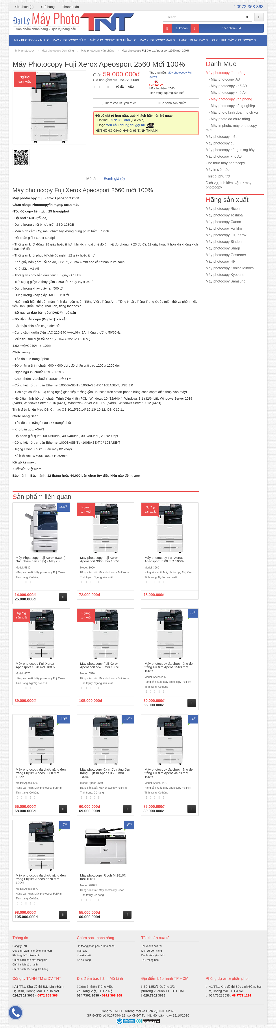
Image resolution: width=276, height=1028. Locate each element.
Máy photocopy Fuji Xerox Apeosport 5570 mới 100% (99, 665)
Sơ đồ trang (84, 960)
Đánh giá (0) (114, 179)
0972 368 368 (248, 6)
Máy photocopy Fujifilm (224, 228)
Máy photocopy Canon (223, 222)
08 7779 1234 (241, 995)
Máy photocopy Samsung (226, 281)
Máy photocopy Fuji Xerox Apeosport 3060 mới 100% (99, 559)
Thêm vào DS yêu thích (119, 103)
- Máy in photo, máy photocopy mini (231, 128)
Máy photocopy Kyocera (225, 275)
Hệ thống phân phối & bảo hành (96, 946)
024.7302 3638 (88, 995)
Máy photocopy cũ (68, 40)
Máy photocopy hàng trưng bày (230, 150)
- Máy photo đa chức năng (228, 119)
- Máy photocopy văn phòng (229, 99)
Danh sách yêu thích (153, 955)
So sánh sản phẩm (172, 103)
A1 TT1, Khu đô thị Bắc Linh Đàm (39, 986)
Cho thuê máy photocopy (232, 40)
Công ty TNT (20, 946)
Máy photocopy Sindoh (224, 242)
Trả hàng (82, 950)
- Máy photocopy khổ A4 (226, 92)
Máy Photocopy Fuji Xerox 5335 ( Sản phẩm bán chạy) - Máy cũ (40, 559)
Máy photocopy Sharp (223, 248)
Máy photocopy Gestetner (226, 255)
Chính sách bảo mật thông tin (30, 960)
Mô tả (91, 179)
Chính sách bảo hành (25, 964)
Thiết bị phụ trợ (218, 176)
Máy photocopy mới (30, 40)
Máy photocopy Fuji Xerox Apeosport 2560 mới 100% (155, 50)
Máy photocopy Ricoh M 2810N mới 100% (103, 877)
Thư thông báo (150, 960)
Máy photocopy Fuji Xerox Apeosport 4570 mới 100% (35, 665)
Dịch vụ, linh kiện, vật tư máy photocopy (229, 185)
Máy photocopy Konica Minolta (230, 268)
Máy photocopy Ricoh (223, 208)
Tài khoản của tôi (151, 946)
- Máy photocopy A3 (223, 79)
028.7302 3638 (154, 995)
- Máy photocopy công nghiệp (230, 106)
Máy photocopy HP (220, 261)
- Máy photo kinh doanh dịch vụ (232, 112)
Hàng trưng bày (192, 40)
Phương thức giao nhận (27, 955)
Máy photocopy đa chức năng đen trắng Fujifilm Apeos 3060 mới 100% (41, 773)
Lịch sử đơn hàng (151, 950)
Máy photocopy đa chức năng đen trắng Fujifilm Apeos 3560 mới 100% (105, 773)
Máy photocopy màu (156, 40)
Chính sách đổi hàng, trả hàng (30, 969)
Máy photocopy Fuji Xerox (226, 235)
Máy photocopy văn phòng (98, 50)
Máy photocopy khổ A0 (224, 156)
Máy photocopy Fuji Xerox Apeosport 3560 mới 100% (163, 559)
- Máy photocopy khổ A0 (226, 86)
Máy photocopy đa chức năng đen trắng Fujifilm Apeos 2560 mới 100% (169, 667)
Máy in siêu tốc (218, 170)
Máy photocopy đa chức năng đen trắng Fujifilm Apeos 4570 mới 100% (169, 773)
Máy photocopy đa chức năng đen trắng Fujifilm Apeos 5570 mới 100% (41, 878)
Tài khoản (175, 28)
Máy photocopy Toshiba (224, 215)
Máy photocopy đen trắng (111, 40)
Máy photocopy (25, 50)
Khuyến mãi (84, 955)
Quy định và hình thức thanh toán (32, 950)
